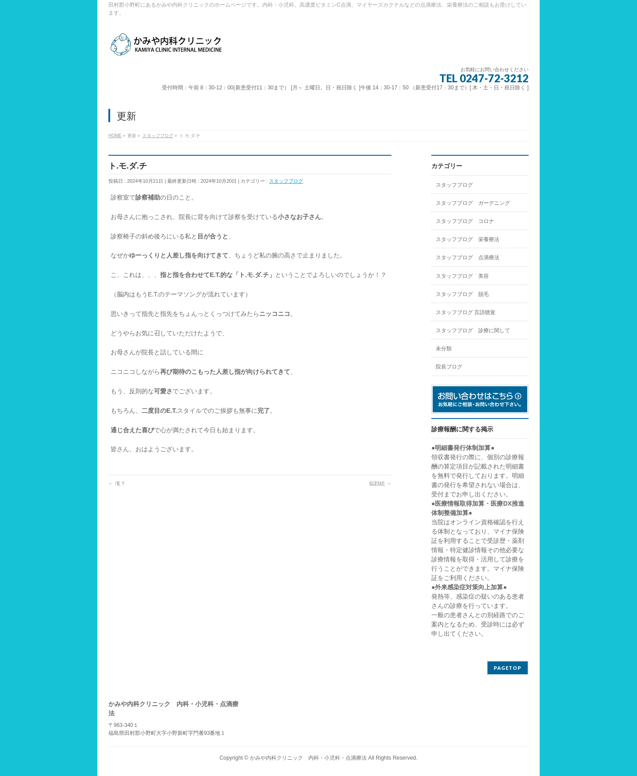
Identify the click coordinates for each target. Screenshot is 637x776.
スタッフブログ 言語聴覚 (465, 312)
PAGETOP (508, 668)
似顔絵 (380, 483)
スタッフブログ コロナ (465, 221)
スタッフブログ (286, 181)
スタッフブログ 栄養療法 (467, 239)
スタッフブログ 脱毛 (462, 294)
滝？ (117, 483)
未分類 (444, 349)
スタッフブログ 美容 (462, 276)
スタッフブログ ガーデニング (473, 203)
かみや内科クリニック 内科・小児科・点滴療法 (308, 758)
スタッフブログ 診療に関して (473, 330)
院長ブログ (449, 367)
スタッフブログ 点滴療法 (467, 257)
